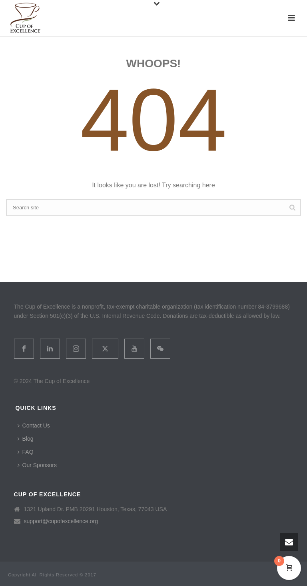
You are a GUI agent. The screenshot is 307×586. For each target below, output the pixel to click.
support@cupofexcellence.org (61, 521)
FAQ (26, 452)
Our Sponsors (37, 465)
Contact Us (34, 425)
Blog (26, 438)
